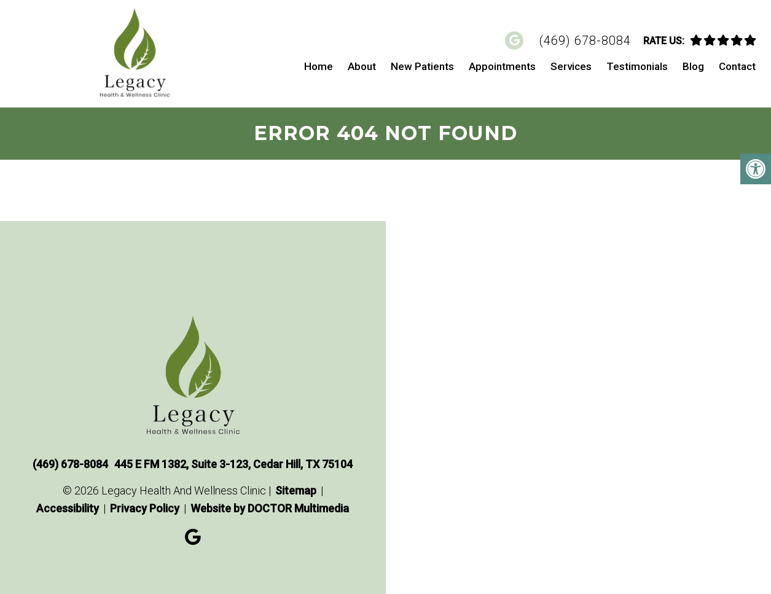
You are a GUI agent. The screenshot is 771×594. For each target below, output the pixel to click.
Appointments (502, 66)
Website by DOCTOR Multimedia (269, 508)
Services (571, 66)
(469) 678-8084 (585, 40)
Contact (737, 66)
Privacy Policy (144, 508)
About (362, 66)
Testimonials (637, 66)
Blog (693, 66)
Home (318, 66)
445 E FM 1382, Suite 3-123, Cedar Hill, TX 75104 (233, 464)
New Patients (422, 66)
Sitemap (295, 490)
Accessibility (67, 508)
